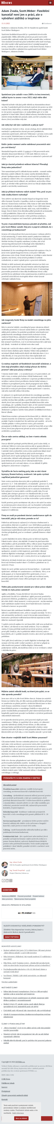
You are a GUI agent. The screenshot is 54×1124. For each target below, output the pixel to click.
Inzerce (4, 1087)
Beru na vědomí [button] (21, 1118)
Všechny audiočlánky (9, 982)
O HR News (6, 1079)
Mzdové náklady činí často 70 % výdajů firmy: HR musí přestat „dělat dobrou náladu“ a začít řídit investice (27, 951)
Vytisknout (47, 23)
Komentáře (9, 890)
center (27, 151)
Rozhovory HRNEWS (9, 896)
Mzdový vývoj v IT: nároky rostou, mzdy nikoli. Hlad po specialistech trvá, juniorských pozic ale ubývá (24, 1005)
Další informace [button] (18, 1113)
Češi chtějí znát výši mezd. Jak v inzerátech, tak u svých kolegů (27, 1010)
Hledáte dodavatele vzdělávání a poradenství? (24, 926)
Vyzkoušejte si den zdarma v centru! (21, 778)
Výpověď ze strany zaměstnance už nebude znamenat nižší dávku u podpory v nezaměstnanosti (26, 999)
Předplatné (6, 1091)
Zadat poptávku (12, 937)
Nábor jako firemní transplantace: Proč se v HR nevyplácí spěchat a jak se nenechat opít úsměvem (25, 992)
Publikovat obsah (8, 1083)
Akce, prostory (7, 899)
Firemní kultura (38, 896)
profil (28, 870)
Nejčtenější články (9, 987)
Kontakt (5, 1099)
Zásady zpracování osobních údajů (15, 1095)
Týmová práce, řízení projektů (24, 899)
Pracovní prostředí (24, 896)
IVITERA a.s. (20, 1062)
